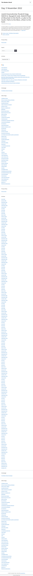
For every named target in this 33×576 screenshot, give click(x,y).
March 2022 (3, 271)
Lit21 (2, 150)
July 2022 (3, 265)
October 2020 (3, 298)
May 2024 (3, 230)
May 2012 (3, 458)
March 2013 (3, 442)
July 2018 (3, 341)
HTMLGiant (3, 141)
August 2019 (3, 320)
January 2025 (3, 218)
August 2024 (3, 226)
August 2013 (3, 434)
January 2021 (3, 294)
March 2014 (3, 423)
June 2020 (3, 305)
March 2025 (3, 215)
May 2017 (3, 363)
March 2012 (3, 461)
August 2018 (3, 339)
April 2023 (3, 251)
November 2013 (4, 430)
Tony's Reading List (4, 179)
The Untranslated (4, 174)
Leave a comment (6, 34)
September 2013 (4, 433)
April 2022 (3, 270)
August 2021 (3, 283)
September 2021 (4, 281)
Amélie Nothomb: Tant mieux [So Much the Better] (10, 83)
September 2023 (4, 243)
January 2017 (3, 369)
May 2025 (3, 211)
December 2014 (4, 409)
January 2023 (3, 256)
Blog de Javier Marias (5, 111)
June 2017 (3, 362)
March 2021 (3, 290)
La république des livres (5, 145)
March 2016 (3, 385)
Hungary (4, 33)
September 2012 (4, 452)
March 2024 (3, 233)
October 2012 (3, 450)
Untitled (2, 72)
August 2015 (3, 396)
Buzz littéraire (3, 115)
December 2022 (4, 257)
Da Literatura (3, 123)
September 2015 (4, 395)
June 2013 (3, 437)
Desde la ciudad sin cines (6, 126)
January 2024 (3, 237)
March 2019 (3, 328)
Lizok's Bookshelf (4, 155)
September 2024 (4, 224)
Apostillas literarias (4, 103)
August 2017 (3, 358)
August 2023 (3, 245)
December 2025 (4, 202)
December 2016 (4, 371)
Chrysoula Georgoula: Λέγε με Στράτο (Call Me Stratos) (11, 73)
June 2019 (3, 324)
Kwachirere (3, 144)
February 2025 (4, 216)
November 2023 (4, 240)
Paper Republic (4, 164)
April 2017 (3, 365)
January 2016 (3, 388)
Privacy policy (3, 42)
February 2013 (4, 444)
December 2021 (4, 276)
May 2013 (3, 439)
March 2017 (3, 366)
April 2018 (3, 346)
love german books (4, 158)
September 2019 (4, 319)
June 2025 (3, 210)
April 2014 (3, 422)
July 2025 (3, 208)
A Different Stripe (4, 98)
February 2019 (4, 330)
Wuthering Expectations (5, 183)
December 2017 (4, 352)
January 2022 (3, 275)
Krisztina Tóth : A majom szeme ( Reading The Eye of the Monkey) (13, 75)
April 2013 (3, 441)
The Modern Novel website (13, 33)
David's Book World (4, 125)
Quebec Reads (4, 166)
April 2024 (3, 232)
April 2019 (3, 327)
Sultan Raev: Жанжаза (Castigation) (7, 81)
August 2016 (3, 377)
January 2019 (3, 332)
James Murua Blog (4, 142)
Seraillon (3, 167)
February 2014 (4, 425)
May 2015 (3, 401)
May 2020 (3, 306)
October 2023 (3, 241)
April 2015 (3, 403)
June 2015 (3, 400)
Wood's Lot (3, 182)
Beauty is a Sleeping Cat (5, 107)
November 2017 (4, 354)
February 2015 (4, 406)
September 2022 (4, 262)
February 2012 (4, 463)
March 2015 (3, 404)
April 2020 (3, 308)
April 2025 (3, 213)
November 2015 (4, 392)
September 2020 (4, 300)
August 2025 (3, 207)
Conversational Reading (5, 122)
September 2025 (4, 205)
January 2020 (3, 313)
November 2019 (4, 316)
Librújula (3, 149)
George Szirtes (4, 137)
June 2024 (3, 229)
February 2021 (4, 292)
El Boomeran (3, 130)
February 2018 (4, 349)
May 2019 (3, 325)
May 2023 (3, 249)
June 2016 (3, 381)
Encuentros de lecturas (5, 133)
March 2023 (3, 252)
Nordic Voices (3, 161)
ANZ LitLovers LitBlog (5, 101)
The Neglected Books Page (6, 172)
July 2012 (3, 455)
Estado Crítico (3, 136)
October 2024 (3, 222)
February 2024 (4, 235)
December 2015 (4, 390)
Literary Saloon (4, 153)
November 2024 (4, 221)
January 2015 (3, 407)
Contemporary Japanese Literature (7, 120)
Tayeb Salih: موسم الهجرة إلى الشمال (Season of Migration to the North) (14, 79)
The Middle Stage (4, 169)
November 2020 (4, 297)
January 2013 (3, 445)
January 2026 (3, 200)
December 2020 (4, 295)
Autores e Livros (4, 106)
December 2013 (4, 428)
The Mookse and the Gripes (6, 171)
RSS (3, 65)
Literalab (3, 152)
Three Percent (3, 175)
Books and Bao (4, 114)
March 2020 (3, 309)
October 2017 (3, 355)
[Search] (15, 51)
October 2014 (3, 412)
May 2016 (3, 382)
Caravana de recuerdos (5, 117)
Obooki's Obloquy (4, 163)
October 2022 (3, 260)
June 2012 (3, 456)
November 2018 (4, 335)
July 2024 (3, 227)
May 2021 (3, 287)
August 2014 (3, 415)
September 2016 (4, 376)
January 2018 (3, 351)
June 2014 (3, 419)
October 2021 (3, 279)
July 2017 (3, 360)
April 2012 (3, 460)
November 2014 (4, 411)
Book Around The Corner (6, 112)
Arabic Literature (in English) (6, 104)
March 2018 (3, 347)
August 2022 (3, 264)
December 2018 (4, 333)
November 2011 (4, 466)
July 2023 (3, 246)
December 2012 (4, 447)
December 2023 (4, 238)
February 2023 (4, 254)
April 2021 (3, 289)
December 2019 (4, 314)
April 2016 (3, 384)
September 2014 (4, 414)
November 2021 (4, 278)
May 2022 (3, 268)
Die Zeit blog (3, 128)
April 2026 (3, 199)
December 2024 (4, 219)
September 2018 (4, 338)
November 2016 (4, 373)
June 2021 (3, 286)
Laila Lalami (3, 147)
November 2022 (4, 259)
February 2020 (4, 311)
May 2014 (3, 420)
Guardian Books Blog (5, 139)
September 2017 (4, 357)
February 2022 (4, 273)
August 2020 (3, 301)
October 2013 (3, 431)
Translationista (4, 180)
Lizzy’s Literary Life (4, 156)
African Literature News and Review (7, 100)
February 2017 (4, 368)
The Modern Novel (6, 2)
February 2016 (4, 387)
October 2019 (3, 317)
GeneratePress (22, 573)
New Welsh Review (4, 160)
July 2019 (3, 322)
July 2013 (3, 436)
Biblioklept (3, 109)
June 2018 (3, 343)
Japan (7, 33)
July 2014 (3, 417)
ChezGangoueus (4, 118)
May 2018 (3, 344)
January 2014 (3, 426)
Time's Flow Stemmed (5, 177)
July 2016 (3, 379)
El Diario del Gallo (4, 131)
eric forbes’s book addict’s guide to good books (10, 134)
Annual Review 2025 (5, 70)
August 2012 (3, 453)
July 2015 (3, 398)
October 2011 (3, 468)
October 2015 (3, 393)
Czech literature (4, 67)
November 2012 (4, 449)
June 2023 (3, 248)
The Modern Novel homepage (6, 90)
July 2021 (3, 284)
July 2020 (3, 303)
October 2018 (3, 336)
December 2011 (4, 464)
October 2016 (3, 374)
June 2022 (3, 267)
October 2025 (3, 203)
